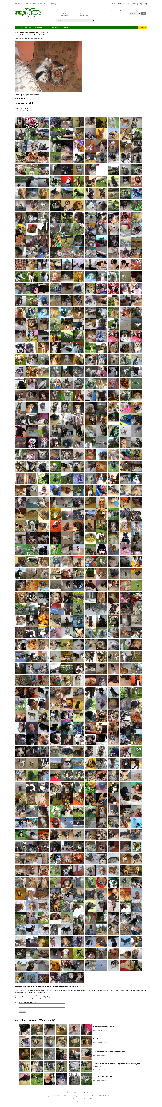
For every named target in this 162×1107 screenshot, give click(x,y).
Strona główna (38, 27)
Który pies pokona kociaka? (104, 1027)
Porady (66, 27)
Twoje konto (143, 27)
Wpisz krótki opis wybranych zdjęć (26, 1002)
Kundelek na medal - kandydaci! (106, 1040)
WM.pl (145, 4)
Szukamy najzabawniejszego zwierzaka (109, 1052)
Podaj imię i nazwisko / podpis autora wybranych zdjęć (32, 998)
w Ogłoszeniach (139, 11)
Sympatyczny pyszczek (102, 1077)
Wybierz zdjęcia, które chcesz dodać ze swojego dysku (32, 996)
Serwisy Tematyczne (21, 32)
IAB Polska (90, 1099)
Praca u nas (70, 1093)
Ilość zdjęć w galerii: (100, 1031)
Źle (21, 35)
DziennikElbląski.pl (123, 4)
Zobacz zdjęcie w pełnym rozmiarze (27, 95)
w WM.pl (119, 11)
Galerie (47, 27)
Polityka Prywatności (84, 1093)
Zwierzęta (31, 32)
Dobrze (17, 35)
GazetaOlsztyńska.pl (136, 4)
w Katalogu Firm (128, 11)
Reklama (76, 1093)
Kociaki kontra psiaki (26, 27)
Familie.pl (114, 4)
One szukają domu (56, 27)
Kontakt (93, 1093)
